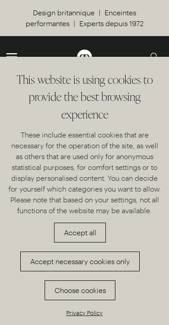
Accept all (80, 232)
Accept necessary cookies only (80, 261)
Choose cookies (80, 290)
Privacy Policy (84, 312)
